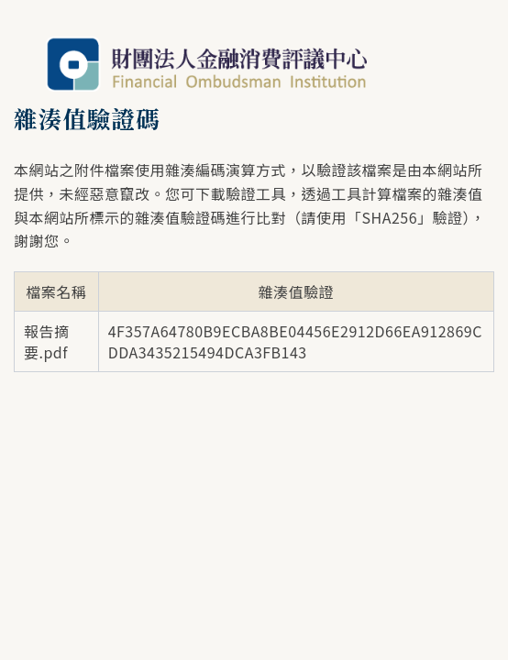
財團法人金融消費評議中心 (206, 64)
